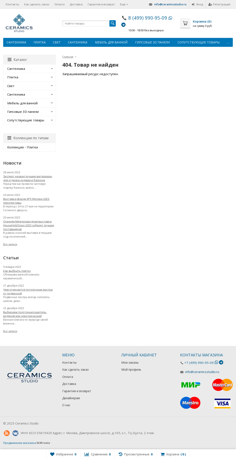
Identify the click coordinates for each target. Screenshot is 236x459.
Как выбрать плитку (17, 271)
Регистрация (219, 4)
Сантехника (16, 42)
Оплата (59, 4)
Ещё (124, 4)
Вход (197, 4)
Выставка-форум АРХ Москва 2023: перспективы (26, 201)
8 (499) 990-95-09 (147, 17)
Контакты (12, 4)
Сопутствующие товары (199, 42)
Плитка (40, 42)
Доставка (76, 4)
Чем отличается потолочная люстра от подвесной (28, 291)
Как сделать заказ (36, 4)
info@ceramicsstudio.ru (170, 4)
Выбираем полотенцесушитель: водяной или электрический (25, 314)
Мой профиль (131, 369)
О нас (66, 405)
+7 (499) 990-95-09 (199, 362)
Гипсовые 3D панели (152, 42)
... (228, 42)
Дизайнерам (71, 398)
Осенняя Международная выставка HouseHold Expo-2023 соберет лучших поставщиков (28, 225)
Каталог (17, 59)
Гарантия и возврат (101, 4)
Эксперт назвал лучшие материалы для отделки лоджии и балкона (27, 178)
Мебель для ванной (111, 42)
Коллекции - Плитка (22, 147)
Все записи (10, 244)
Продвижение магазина (19, 443)
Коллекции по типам (27, 138)
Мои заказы (129, 362)
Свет (57, 42)
